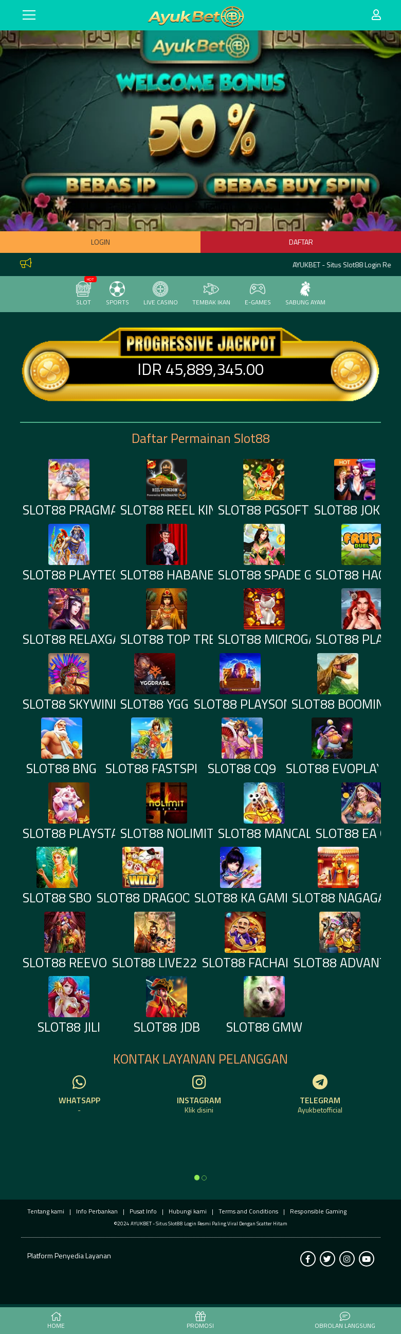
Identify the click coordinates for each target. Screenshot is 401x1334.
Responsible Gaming (318, 1211)
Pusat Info (143, 1211)
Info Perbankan (97, 1211)
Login (100, 241)
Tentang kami (45, 1211)
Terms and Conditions (248, 1211)
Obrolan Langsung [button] (345, 1321)
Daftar (301, 241)
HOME (56, 1321)
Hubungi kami (188, 1211)
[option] (196, 1177)
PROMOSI (200, 1321)
